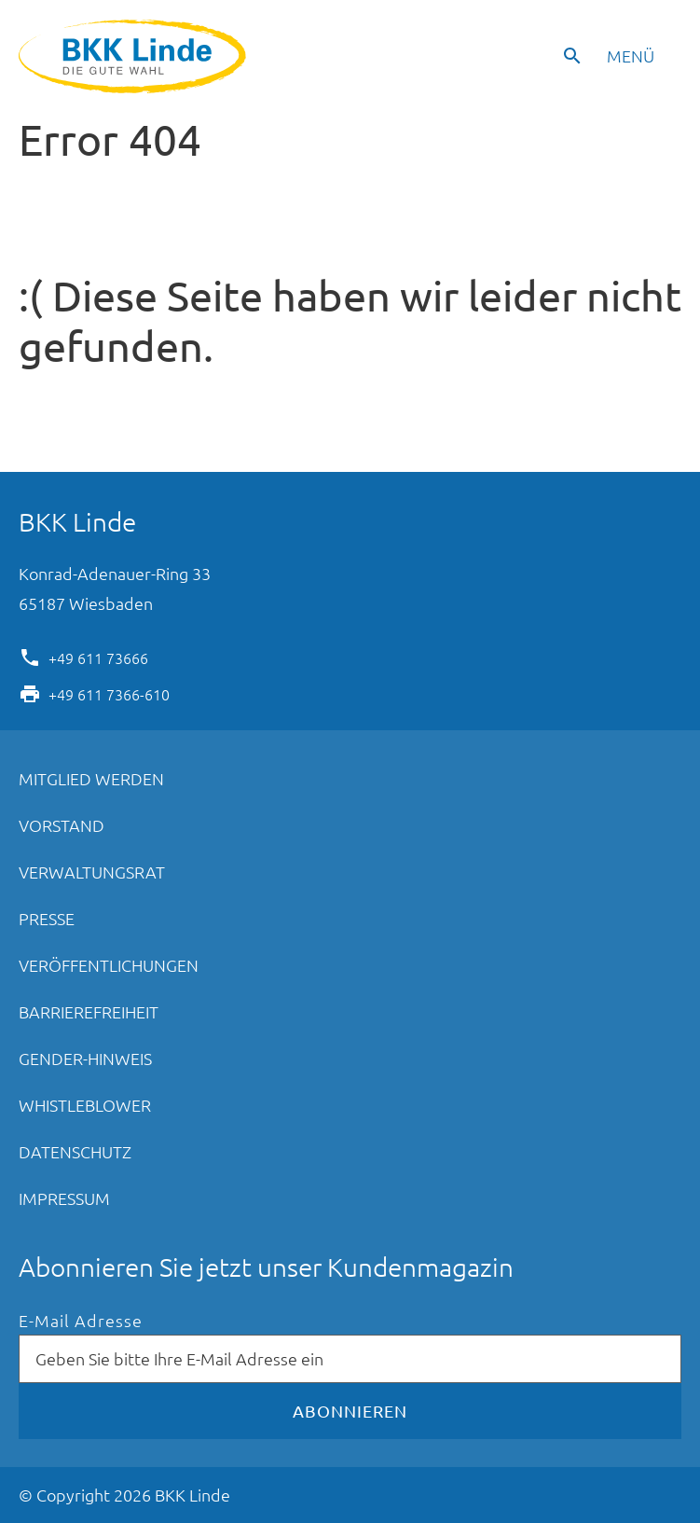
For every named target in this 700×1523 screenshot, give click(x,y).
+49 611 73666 (98, 656)
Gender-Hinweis (85, 1058)
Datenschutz (75, 1151)
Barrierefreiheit (88, 1011)
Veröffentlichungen (109, 965)
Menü (630, 55)
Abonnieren (350, 1410)
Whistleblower (85, 1104)
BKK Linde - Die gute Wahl (135, 56)
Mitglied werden (91, 778)
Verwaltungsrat (92, 871)
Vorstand (61, 825)
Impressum (64, 1198)
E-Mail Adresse (81, 1321)
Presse (47, 918)
